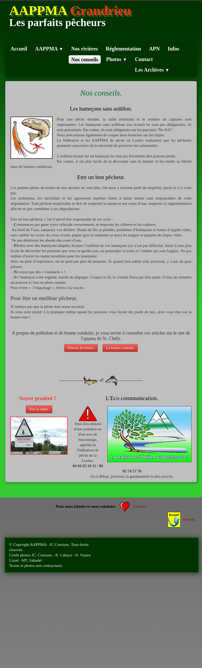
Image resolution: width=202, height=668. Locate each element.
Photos (116, 59)
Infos (173, 49)
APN (154, 49)
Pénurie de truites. (81, 348)
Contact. (133, 506)
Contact (144, 59)
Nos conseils (84, 59)
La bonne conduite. (120, 348)
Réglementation (123, 49)
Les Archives (152, 70)
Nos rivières (84, 49)
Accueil (19, 49)
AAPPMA (49, 49)
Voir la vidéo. (39, 409)
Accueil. (182, 519)
